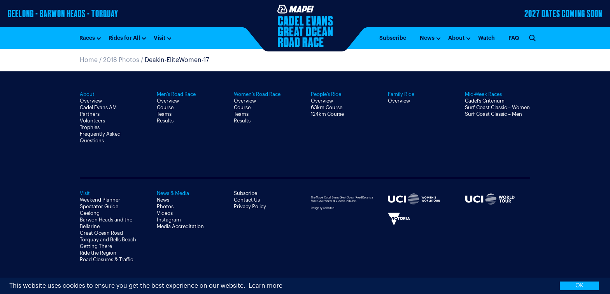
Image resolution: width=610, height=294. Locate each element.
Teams (164, 114)
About (456, 38)
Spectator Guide (99, 206)
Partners (90, 114)
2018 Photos (121, 60)
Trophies (90, 127)
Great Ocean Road (101, 233)
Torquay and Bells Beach (108, 239)
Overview (91, 100)
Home (89, 60)
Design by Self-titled (322, 208)
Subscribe (392, 38)
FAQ (513, 38)
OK (579, 286)
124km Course (327, 114)
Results (165, 120)
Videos (165, 213)
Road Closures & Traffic (106, 259)
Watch (486, 38)
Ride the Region (98, 252)
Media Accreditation (180, 226)
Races (87, 38)
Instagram (169, 219)
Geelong (90, 213)
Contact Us (247, 199)
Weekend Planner (100, 199)
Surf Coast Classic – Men (493, 114)
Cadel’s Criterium (485, 100)
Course (165, 107)
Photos (165, 206)
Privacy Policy (250, 206)
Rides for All (124, 38)
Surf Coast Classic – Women (497, 107)
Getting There (96, 246)
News (427, 38)
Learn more (265, 286)
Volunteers (92, 120)
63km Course (326, 107)
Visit (159, 38)
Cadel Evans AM (98, 107)
